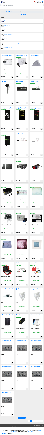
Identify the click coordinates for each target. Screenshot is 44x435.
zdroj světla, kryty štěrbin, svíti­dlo (5, 198)
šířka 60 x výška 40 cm (19, 69)
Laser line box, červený (19, 81)
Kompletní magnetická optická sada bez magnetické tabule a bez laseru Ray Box (7, 212)
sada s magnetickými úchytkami (5, 276)
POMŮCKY (10, 11)
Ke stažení (2, 7)
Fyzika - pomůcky (15, 11)
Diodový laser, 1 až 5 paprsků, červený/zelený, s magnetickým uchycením (36, 108)
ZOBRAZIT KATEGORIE (22, 14)
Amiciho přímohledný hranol (20, 314)
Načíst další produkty (22, 418)
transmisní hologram (33, 250)
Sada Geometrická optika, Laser (7, 262)
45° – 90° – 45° (3, 328)
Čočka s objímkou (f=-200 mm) (6, 392)
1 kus (2, 302)
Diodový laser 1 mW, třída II (20, 133)
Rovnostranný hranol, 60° (35, 55)
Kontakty (20, 7)
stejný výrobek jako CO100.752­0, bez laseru (36, 198)
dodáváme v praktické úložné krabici (6, 224)
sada (2, 250)
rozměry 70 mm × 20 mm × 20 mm (20, 328)
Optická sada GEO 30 (19, 262)
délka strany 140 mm (33, 69)
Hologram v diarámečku (34, 236)
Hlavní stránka (4, 11)
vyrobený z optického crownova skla (35, 328)
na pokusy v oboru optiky (19, 276)
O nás (6, 7)
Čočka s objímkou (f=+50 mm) (6, 340)
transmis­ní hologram (19, 250)
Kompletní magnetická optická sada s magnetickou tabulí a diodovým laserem (22, 186)
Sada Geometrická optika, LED (35, 262)
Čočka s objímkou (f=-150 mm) (36, 366)
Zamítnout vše (10, 433)
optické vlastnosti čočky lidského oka (36, 224)
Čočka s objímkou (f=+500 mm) (21, 340)
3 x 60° (17, 302)
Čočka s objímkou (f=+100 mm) (7, 366)
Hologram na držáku (19, 236)
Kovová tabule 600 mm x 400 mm (21, 55)
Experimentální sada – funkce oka (7, 55)
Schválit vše (4, 433)
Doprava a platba (11, 7)
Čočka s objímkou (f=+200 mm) (36, 340)
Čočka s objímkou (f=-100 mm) (21, 366)
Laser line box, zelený (34, 81)
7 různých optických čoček (4, 69)
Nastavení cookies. (30, 431)
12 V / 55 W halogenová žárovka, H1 (7, 288)
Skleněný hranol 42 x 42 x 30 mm (36, 314)
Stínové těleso (4, 81)
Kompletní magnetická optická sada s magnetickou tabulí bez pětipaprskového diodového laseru (36, 186)
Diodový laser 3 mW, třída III (35, 133)
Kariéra (16, 7)
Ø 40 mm (2, 354)
